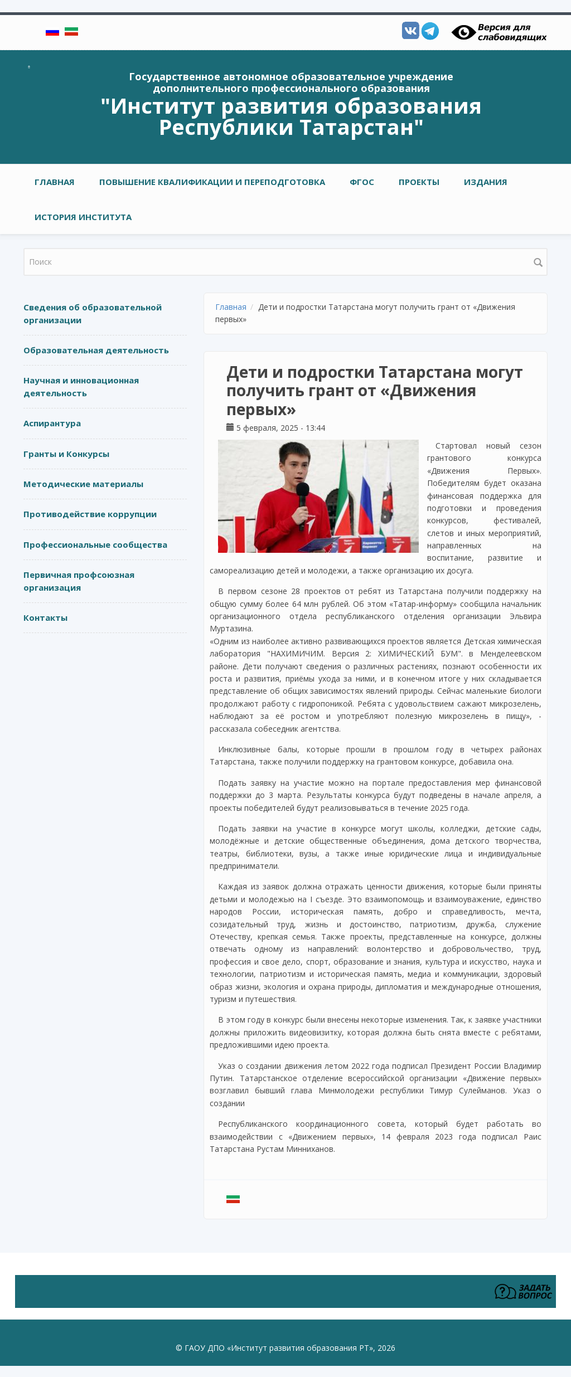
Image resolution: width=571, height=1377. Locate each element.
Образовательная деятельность (96, 350)
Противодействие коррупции (90, 513)
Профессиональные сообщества (95, 544)
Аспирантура (52, 423)
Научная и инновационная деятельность (81, 386)
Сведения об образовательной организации (92, 313)
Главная (55, 181)
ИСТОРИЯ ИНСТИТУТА (83, 216)
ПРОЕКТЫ (419, 181)
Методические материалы (83, 483)
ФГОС (362, 181)
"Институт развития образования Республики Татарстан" (291, 116)
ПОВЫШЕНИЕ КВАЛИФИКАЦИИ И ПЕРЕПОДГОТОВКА (212, 181)
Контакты (45, 617)
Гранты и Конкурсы (66, 453)
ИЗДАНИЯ (485, 181)
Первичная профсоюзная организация (78, 581)
